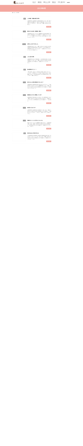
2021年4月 (57, 246)
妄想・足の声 (57, 92)
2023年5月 (57, 192)
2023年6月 (57, 190)
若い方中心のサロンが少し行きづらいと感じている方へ (66, 37)
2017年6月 (57, 344)
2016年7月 (57, 368)
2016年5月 (57, 372)
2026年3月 (57, 119)
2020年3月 (57, 274)
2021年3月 (57, 248)
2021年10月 (57, 233)
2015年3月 (57, 402)
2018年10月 (57, 310)
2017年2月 (57, 353)
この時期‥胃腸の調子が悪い (33, 18)
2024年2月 (57, 173)
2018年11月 (57, 308)
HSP (56, 77)
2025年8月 (57, 134)
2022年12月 (57, 203)
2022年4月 (57, 220)
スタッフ (56, 86)
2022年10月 (57, 207)
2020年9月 (57, 261)
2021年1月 (57, 252)
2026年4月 (57, 117)
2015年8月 (57, 391)
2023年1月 (57, 201)
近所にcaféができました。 (33, 44)
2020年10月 (57, 259)
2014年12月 (57, 409)
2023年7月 (57, 188)
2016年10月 (57, 361)
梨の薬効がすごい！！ (32, 69)
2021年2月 (57, 250)
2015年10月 (57, 387)
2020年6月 (57, 267)
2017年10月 (57, 336)
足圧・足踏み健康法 (58, 111)
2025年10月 (57, 130)
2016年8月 (57, 366)
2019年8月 (57, 289)
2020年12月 (57, 254)
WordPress (37, 429)
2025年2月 (57, 147)
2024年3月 (57, 171)
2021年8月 (57, 237)
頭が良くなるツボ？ (31, 107)
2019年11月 (57, 282)
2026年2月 (57, 121)
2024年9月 (57, 158)
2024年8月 (57, 160)
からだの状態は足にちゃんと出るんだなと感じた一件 (66, 31)
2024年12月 (57, 151)
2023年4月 (57, 194)
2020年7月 (57, 265)
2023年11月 (57, 179)
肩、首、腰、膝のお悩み (59, 103)
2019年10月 (57, 284)
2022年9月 (57, 209)
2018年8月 (57, 314)
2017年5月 (57, 346)
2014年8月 (57, 417)
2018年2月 (57, 327)
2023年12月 (57, 177)
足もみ (56, 109)
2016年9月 (57, 364)
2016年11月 (57, 359)
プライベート (57, 88)
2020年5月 (57, 269)
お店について (57, 81)
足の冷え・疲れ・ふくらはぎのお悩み (61, 107)
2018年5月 (57, 321)
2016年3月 (57, 376)
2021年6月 (57, 241)
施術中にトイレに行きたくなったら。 (35, 120)
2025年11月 (57, 128)
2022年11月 (57, 205)
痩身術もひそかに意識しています (34, 94)
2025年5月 (57, 141)
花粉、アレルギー (58, 105)
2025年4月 (57, 143)
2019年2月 (57, 301)
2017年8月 (57, 340)
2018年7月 (57, 316)
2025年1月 (57, 149)
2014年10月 (57, 413)
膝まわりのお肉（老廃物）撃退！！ (35, 31)
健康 (56, 90)
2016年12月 (57, 357)
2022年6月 (57, 216)
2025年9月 (57, 132)
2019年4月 (57, 297)
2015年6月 (57, 396)
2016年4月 (57, 374)
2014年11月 (57, 411)
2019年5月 (57, 295)
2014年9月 (57, 415)
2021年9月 (57, 235)
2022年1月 (57, 226)
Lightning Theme (41, 429)
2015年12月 (57, 383)
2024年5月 (57, 166)
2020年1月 (57, 278)
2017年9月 (57, 338)
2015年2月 (57, 404)
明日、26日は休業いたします (66, 69)
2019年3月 (57, 299)
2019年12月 (57, 280)
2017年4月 (57, 349)
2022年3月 (57, 222)
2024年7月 (57, 162)
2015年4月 (57, 400)
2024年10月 (57, 156)
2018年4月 (57, 323)
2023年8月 (57, 186)
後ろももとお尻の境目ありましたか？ (35, 82)
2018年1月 (57, 329)
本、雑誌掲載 (57, 101)
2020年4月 (57, 271)
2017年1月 (57, 355)
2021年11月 (57, 231)
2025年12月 (57, 126)
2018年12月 (57, 306)
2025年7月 (57, 136)
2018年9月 (57, 312)
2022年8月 (57, 211)
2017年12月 (57, 331)
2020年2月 (57, 276)
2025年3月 (57, 145)
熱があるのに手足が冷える (33, 133)
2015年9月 (57, 389)
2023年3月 (57, 196)
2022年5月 (57, 218)
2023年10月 (57, 181)
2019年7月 (57, 291)
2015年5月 (57, 398)
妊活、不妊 (57, 94)
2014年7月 (57, 419)
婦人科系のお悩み (58, 96)
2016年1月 (57, 381)
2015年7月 (57, 394)
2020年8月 (57, 263)
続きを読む (48, 26)
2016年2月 (57, 379)
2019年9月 (57, 286)
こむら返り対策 (30, 56)
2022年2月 (57, 224)
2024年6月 (57, 164)
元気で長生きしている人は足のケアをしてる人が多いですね (66, 64)
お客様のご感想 (58, 79)
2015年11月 (57, 385)
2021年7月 (57, 239)
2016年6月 (57, 370)
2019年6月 (57, 293)
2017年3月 (57, 351)
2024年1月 (57, 175)
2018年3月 (57, 325)
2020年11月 (57, 256)
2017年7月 (57, 342)
